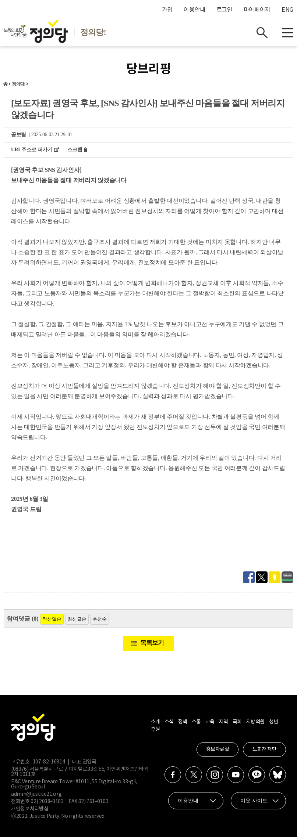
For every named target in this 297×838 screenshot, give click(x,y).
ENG (287, 10)
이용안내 (194, 10)
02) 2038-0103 (47, 802)
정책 (182, 723)
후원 (155, 730)
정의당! (18, 84)
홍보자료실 (217, 750)
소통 (196, 723)
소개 (155, 723)
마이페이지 (257, 10)
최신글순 (76, 619)
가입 (167, 10)
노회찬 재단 (264, 750)
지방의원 (255, 723)
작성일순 (51, 619)
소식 (169, 723)
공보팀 (18, 135)
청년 (273, 723)
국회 (237, 723)
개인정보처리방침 (29, 810)
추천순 (99, 619)
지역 (223, 723)
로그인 (224, 10)
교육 (210, 723)
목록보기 (152, 643)
